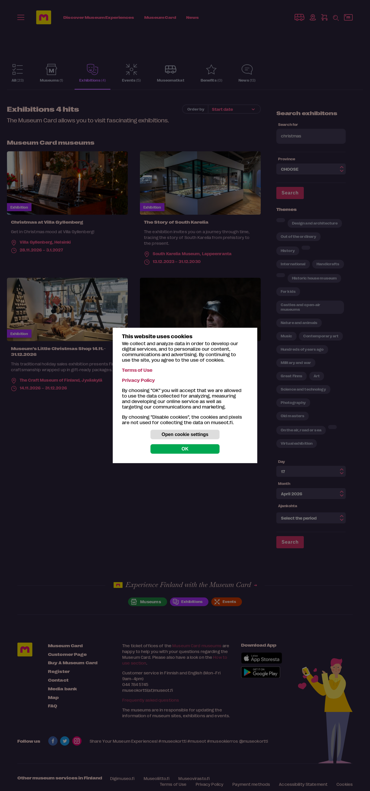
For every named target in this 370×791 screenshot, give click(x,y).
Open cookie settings (185, 434)
